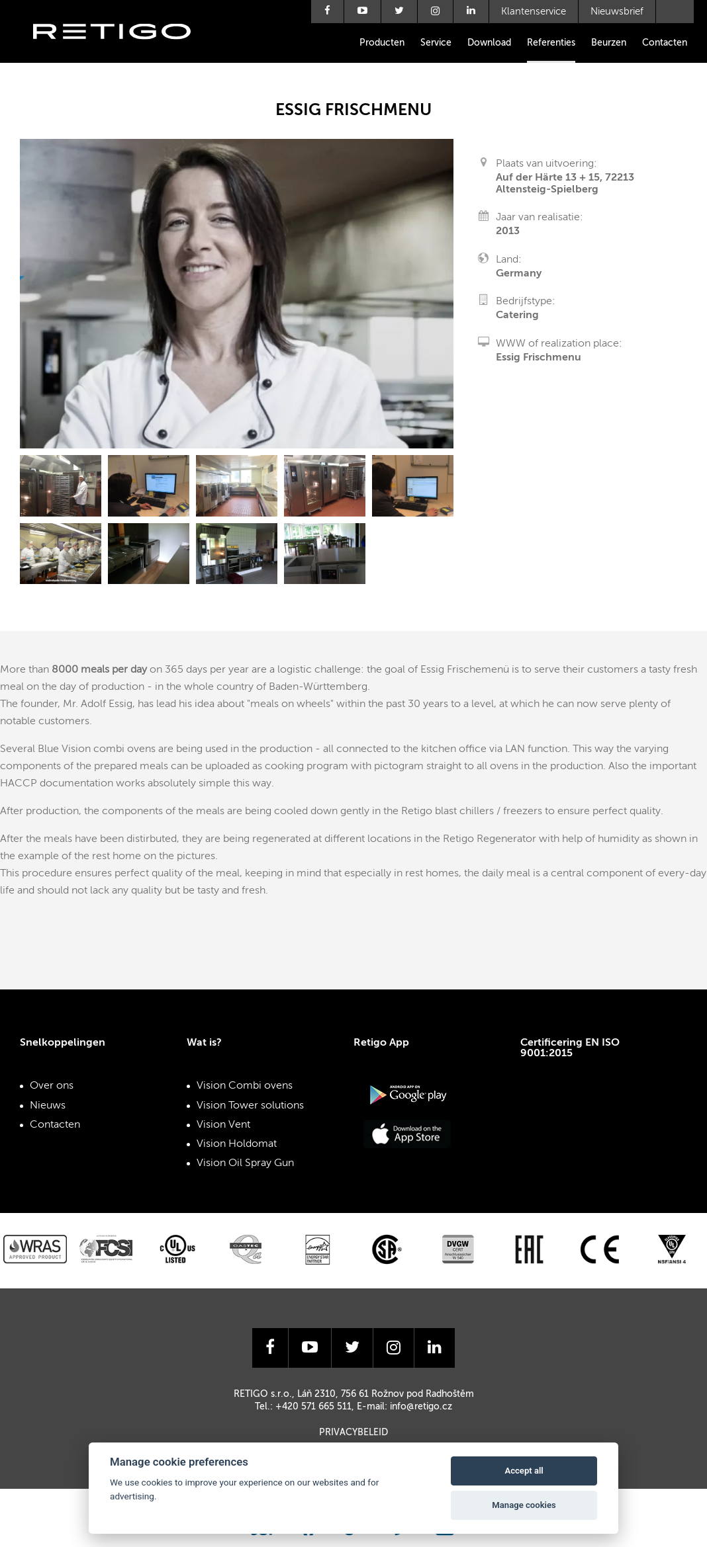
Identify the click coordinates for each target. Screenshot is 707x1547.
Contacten (664, 43)
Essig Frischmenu (538, 358)
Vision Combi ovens (245, 1086)
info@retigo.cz (421, 1406)
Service (435, 43)
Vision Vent (223, 1125)
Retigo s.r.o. (122, 51)
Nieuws (48, 1106)
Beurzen (608, 43)
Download (489, 43)
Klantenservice (533, 12)
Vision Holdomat (237, 1144)
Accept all (523, 1471)
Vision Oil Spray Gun (245, 1163)
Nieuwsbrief (616, 12)
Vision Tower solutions (250, 1106)
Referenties (551, 43)
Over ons (51, 1086)
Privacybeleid (353, 1432)
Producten (381, 43)
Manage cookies (523, 1505)
